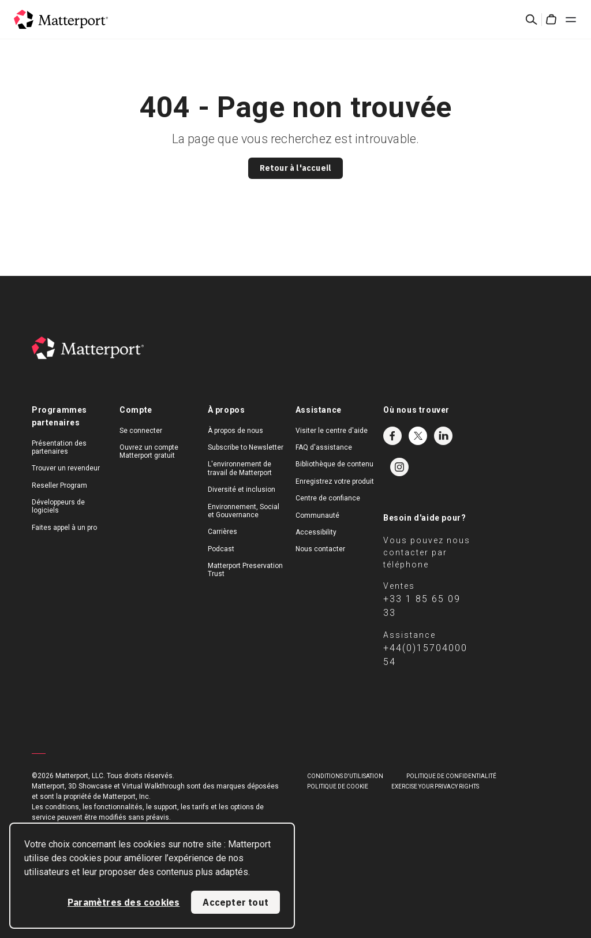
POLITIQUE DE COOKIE (337, 786)
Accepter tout (235, 902)
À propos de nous (235, 431)
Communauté (317, 515)
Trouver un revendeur (66, 468)
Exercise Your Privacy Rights (435, 786)
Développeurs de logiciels (58, 506)
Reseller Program (59, 485)
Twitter (418, 436)
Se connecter (140, 431)
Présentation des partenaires (59, 447)
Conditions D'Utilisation (345, 776)
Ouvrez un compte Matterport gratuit (148, 451)
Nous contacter (320, 549)
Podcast (221, 549)
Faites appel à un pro (64, 528)
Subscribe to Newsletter (245, 447)
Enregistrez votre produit (335, 481)
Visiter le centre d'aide (332, 431)
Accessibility (316, 532)
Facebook (392, 436)
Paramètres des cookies (123, 902)
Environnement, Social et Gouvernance (243, 511)
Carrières (222, 532)
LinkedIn (443, 436)
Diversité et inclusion (241, 489)
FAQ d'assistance (324, 447)
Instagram (399, 467)
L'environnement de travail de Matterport (240, 468)
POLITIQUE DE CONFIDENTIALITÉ (451, 776)
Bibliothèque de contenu (334, 464)
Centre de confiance (328, 498)
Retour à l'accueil (296, 168)
